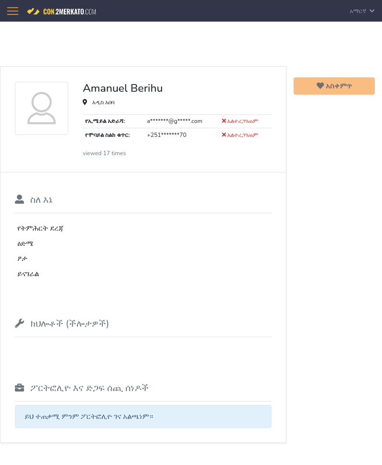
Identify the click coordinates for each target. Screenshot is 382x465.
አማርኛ (362, 11)
